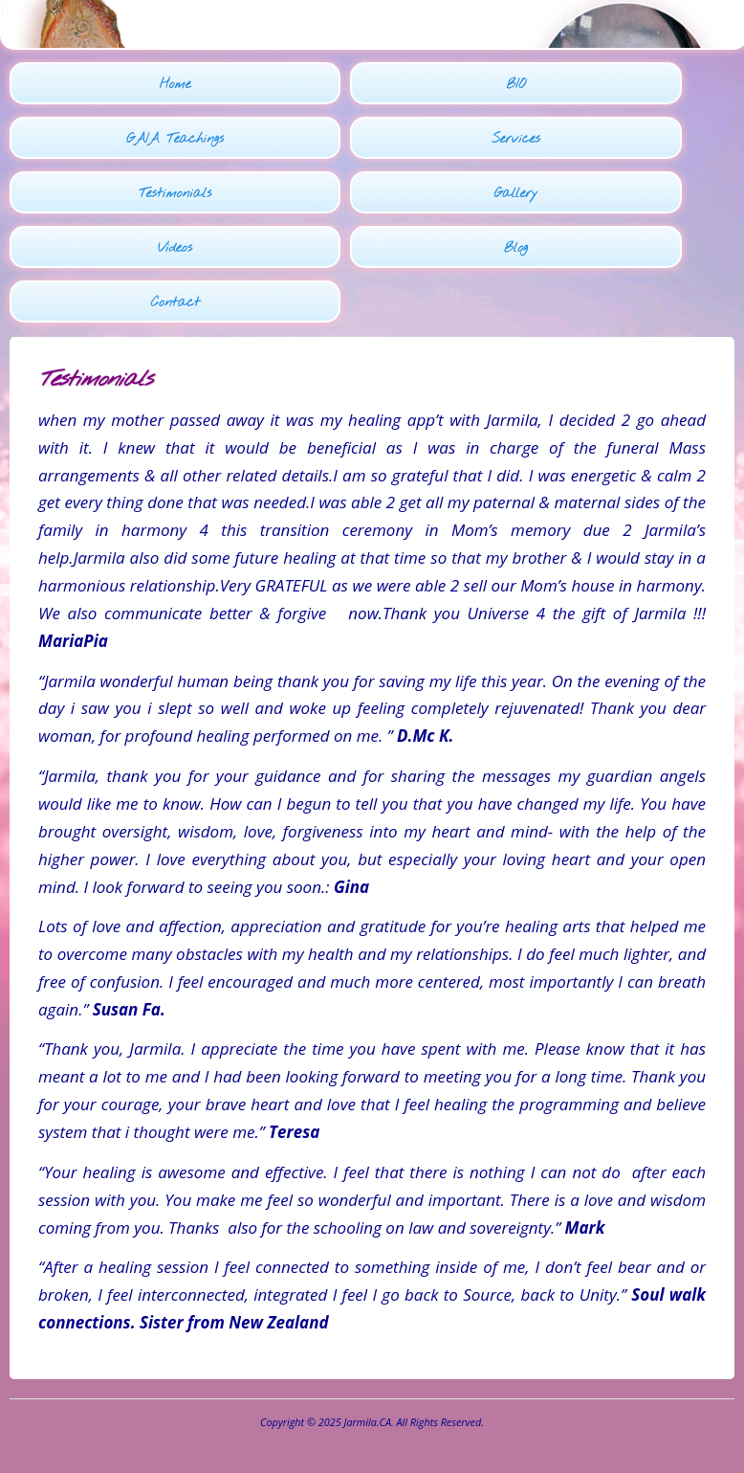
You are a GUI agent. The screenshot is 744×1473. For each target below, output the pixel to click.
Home (175, 85)
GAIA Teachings (175, 139)
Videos (175, 248)
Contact (174, 303)
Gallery (516, 194)
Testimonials (175, 194)
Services (516, 139)
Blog (516, 248)
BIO (515, 85)
